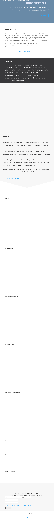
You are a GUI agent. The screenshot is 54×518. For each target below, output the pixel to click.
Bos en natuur (17, 0)
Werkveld (9, 0)
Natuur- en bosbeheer (11, 281)
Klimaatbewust (9, 326)
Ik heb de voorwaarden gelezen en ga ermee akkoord (19, 480)
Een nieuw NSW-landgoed (13, 371)
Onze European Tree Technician (14, 416)
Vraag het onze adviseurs (13, 170)
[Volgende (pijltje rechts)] (2, 517)
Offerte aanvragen (41, 15)
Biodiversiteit (9, 237)
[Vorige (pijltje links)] (0, 517)
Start (4, 0)
